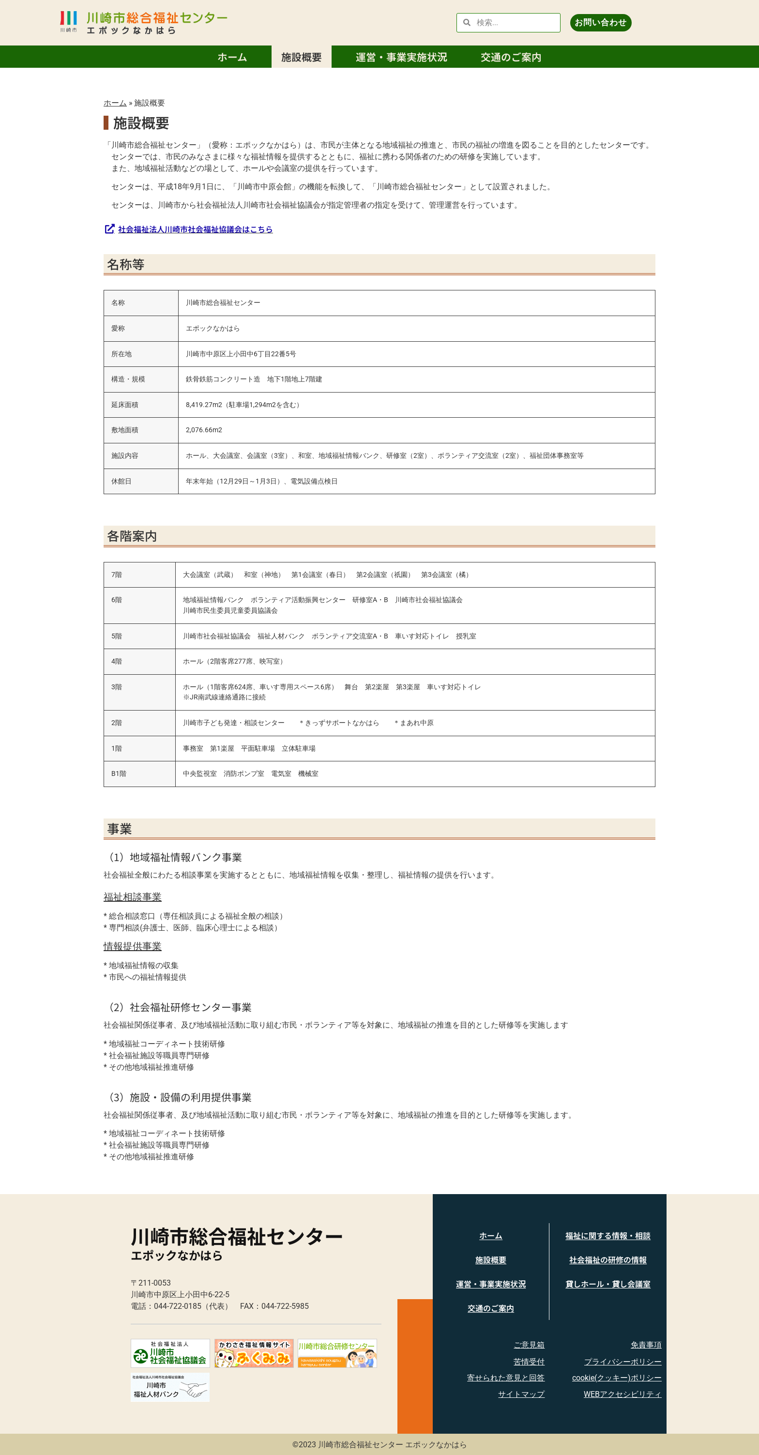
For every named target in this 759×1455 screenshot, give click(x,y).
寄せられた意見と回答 (506, 1377)
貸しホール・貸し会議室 (608, 1283)
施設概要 (301, 56)
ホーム (232, 56)
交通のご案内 (511, 56)
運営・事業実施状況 (401, 56)
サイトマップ (521, 1394)
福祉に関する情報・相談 (608, 1235)
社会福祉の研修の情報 (608, 1259)
